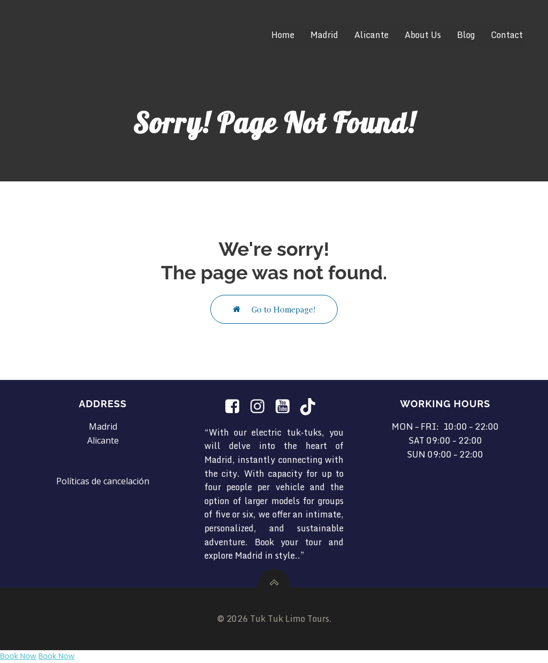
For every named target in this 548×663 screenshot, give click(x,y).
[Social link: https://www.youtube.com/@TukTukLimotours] (286, 406)
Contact (507, 35)
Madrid (324, 35)
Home (282, 35)
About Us (423, 35)
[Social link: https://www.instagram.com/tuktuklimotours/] (261, 406)
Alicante (371, 35)
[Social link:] (236, 406)
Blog (466, 35)
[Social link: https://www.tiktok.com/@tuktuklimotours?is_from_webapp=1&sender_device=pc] (311, 406)
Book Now (18, 656)
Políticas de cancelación (102, 481)
